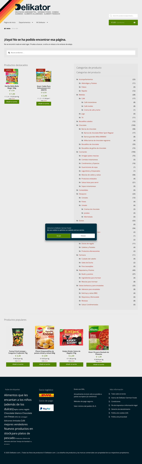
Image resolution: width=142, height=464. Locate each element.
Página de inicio (9, 22)
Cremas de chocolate (91, 209)
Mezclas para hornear (90, 282)
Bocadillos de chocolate (90, 144)
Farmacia (82, 255)
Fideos (84, 87)
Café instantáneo (90, 102)
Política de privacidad (119, 417)
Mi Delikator (40, 22)
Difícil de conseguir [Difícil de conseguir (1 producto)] (21, 417)
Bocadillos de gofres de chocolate (94, 148)
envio (13, 99)
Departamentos (24, 22)
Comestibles (83, 190)
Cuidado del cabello (89, 259)
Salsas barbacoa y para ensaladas (91, 285)
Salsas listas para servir (90, 182)
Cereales (85, 198)
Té (82, 117)
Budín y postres (87, 274)
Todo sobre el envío (118, 394)
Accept (59, 236)
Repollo (84, 91)
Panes (84, 201)
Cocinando (83, 152)
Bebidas (82, 95)
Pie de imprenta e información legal (124, 405)
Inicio (8, 28)
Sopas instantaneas (89, 186)
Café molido (88, 106)
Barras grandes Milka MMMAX (95, 137)
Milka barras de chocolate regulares (97, 140)
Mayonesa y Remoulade (90, 297)
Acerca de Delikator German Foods (124, 398)
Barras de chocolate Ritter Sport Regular (99, 133)
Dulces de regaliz (88, 243)
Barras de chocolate (89, 129)
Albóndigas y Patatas (89, 83)
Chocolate (82, 125)
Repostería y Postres (86, 270)
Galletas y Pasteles (88, 247)
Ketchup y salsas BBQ (89, 293)
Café (83, 98)
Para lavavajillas (87, 266)
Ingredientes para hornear (91, 278)
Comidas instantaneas (90, 160)
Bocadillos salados (85, 121)
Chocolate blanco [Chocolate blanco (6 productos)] (13, 413)
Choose (83, 236)
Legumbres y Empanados (91, 171)
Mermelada (88, 217)
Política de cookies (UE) (119, 413)
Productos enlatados (89, 179)
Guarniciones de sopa (90, 167)
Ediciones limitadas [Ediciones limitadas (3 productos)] (12, 420)
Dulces (81, 221)
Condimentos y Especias (90, 163)
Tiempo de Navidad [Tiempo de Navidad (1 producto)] (23, 441)
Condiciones (115, 401)
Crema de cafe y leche (92, 110)
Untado (84, 205)
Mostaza (85, 301)
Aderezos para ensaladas (91, 289)
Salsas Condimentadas (90, 305)
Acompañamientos (86, 79)
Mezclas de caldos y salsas (91, 175)
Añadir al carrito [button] (11, 102)
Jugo (83, 114)
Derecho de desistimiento (120, 409)
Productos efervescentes (91, 251)
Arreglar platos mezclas (90, 156)
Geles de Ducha (87, 263)
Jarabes (87, 213)
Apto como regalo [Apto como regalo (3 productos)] (21, 409)
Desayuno (82, 194)
